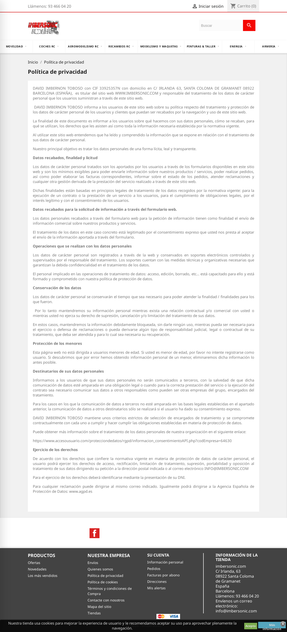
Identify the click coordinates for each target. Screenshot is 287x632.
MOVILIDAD (16, 46)
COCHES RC (49, 46)
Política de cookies (103, 582)
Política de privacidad (105, 575)
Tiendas (94, 613)
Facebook (94, 533)
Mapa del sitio (99, 606)
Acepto (250, 626)
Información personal (165, 562)
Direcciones (157, 581)
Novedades (37, 569)
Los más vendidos (42, 575)
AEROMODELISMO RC (85, 46)
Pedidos (153, 568)
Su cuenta (158, 555)
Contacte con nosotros (106, 600)
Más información (272, 625)
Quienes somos (100, 569)
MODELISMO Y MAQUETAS (161, 46)
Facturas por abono (163, 575)
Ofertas (34, 562)
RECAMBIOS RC (121, 46)
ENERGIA (238, 46)
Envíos (93, 562)
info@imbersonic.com (236, 611)
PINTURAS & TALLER (203, 46)
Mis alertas (156, 588)
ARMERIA (270, 46)
